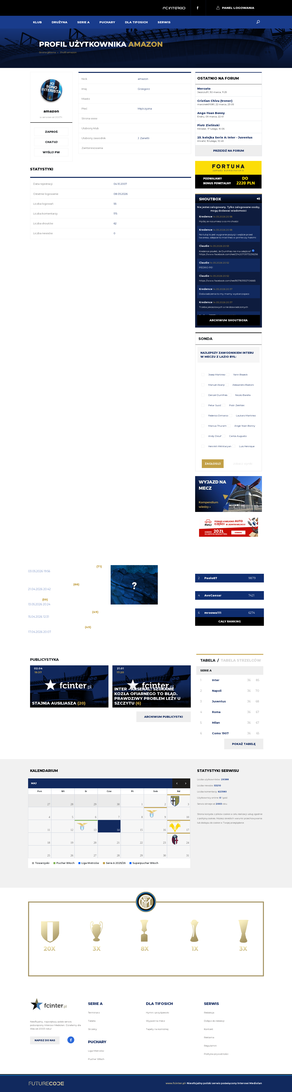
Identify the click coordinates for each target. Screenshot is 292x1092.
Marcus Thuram (217, 425)
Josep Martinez (216, 374)
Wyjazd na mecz (155, 1020)
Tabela (91, 1020)
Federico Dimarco (218, 415)
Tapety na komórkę (157, 1029)
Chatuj (51, 142)
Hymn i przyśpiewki (157, 1012)
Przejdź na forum (228, 150)
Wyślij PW (51, 152)
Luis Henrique (246, 446)
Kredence (205, 216)
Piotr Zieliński (236, 405)
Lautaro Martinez (246, 415)
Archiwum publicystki (163, 717)
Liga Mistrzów (96, 1050)
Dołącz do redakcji (214, 1020)
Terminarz (94, 1012)
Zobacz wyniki (242, 463)
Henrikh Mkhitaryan (219, 446)
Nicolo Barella (243, 395)
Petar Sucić (214, 405)
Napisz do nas (45, 1040)
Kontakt (208, 1029)
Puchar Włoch (96, 1059)
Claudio (204, 245)
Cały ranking (229, 621)
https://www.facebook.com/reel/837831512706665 (227, 280)
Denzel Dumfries (217, 395)
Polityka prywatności (216, 1053)
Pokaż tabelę (243, 744)
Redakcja (209, 1012)
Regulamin (210, 1045)
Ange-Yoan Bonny (244, 425)
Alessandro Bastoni (243, 384)
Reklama (209, 1037)
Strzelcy (92, 1029)
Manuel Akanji (216, 384)
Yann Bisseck (240, 374)
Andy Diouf (214, 436)
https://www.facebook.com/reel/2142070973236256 (228, 254)
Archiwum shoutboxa (228, 320)
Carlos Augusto (238, 436)
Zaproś (51, 132)
